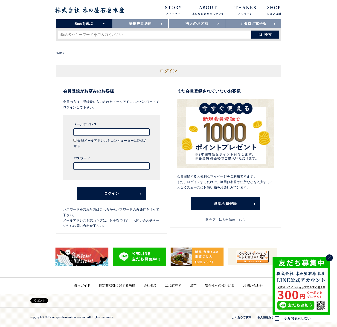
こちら (105, 209)
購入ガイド (82, 285)
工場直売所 (173, 285)
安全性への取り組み (220, 285)
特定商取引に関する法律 (117, 285)
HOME (60, 52)
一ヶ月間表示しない (293, 318)
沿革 (193, 285)
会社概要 (150, 285)
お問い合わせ (253, 285)
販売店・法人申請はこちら (225, 220)
